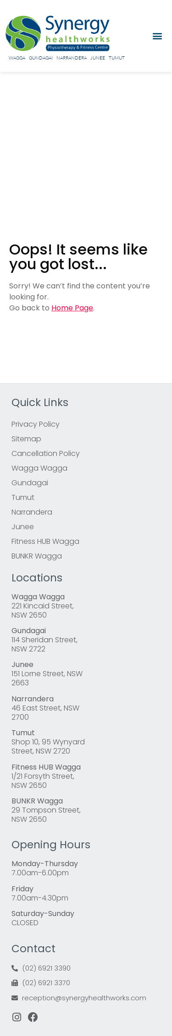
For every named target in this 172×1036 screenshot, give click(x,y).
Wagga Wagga (39, 468)
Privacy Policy (35, 424)
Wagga (17, 58)
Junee (97, 58)
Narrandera (71, 58)
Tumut (117, 58)
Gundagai (41, 58)
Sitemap (26, 439)
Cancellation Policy (45, 453)
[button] (157, 35)
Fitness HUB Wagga (45, 541)
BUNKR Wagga (36, 556)
